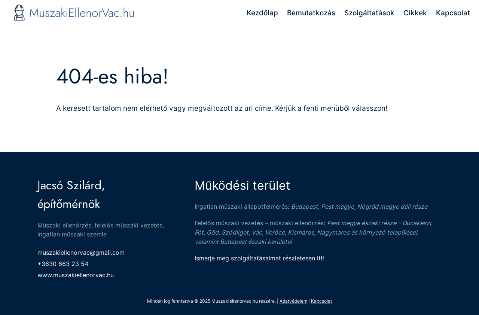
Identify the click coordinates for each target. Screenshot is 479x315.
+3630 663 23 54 (62, 263)
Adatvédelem (293, 301)
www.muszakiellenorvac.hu (75, 275)
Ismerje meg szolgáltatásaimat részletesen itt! (259, 258)
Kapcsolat (321, 301)
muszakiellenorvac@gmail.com (81, 252)
